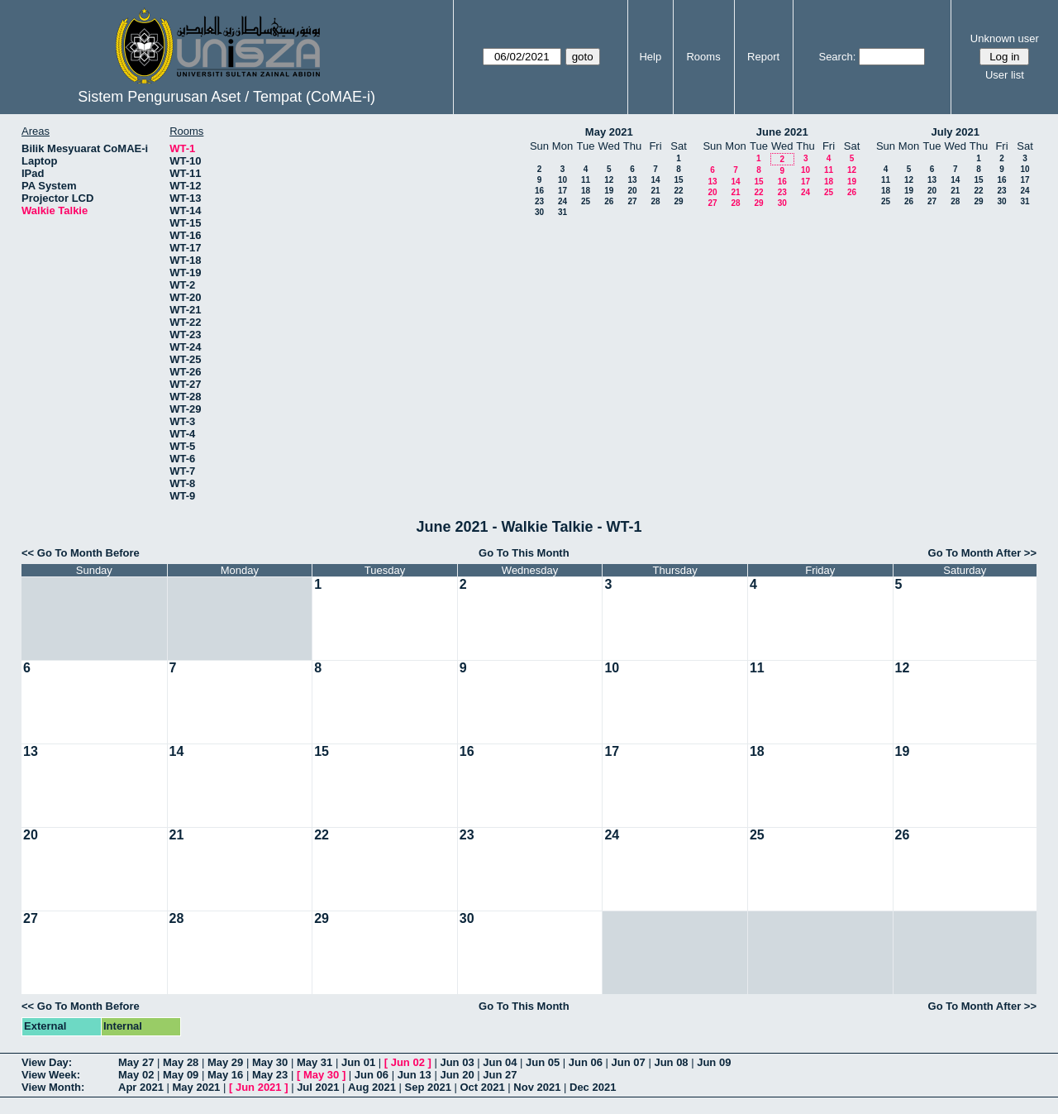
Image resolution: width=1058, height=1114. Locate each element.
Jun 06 (586, 1062)
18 (585, 190)
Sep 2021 (428, 1087)
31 (562, 212)
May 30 (270, 1062)
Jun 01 (358, 1062)
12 (608, 179)
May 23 (270, 1075)
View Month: (52, 1087)
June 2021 (782, 132)
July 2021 (955, 132)
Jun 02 (408, 1062)
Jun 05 (543, 1062)
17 (562, 190)
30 (539, 212)
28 (655, 201)
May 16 (225, 1075)
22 (678, 190)
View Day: (46, 1062)
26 (608, 201)
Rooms (703, 56)
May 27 (136, 1062)
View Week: (50, 1075)
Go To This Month (524, 553)
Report (763, 56)
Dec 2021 (593, 1087)
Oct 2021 (482, 1087)
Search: (836, 56)
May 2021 (609, 132)
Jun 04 (500, 1062)
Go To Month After (975, 553)
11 (585, 179)
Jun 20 (457, 1075)
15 (678, 179)
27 (631, 201)
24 (562, 201)
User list (1004, 75)
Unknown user (1004, 38)
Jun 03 (457, 1062)
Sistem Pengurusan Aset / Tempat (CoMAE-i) (226, 96)
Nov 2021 (536, 1087)
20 (631, 190)
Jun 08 (671, 1062)
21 (655, 190)
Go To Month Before (88, 553)
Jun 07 (629, 1062)
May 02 (136, 1075)
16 (539, 190)
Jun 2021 (259, 1087)
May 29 (225, 1062)
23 (539, 201)
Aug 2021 (372, 1087)
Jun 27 (500, 1075)
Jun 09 (714, 1062)
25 (585, 201)
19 (608, 190)
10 (562, 179)
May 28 (180, 1062)
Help (650, 56)
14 (655, 179)
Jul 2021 (318, 1087)
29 (678, 201)
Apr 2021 (141, 1087)
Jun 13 (414, 1075)
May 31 (314, 1062)
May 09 (180, 1075)
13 (631, 179)
